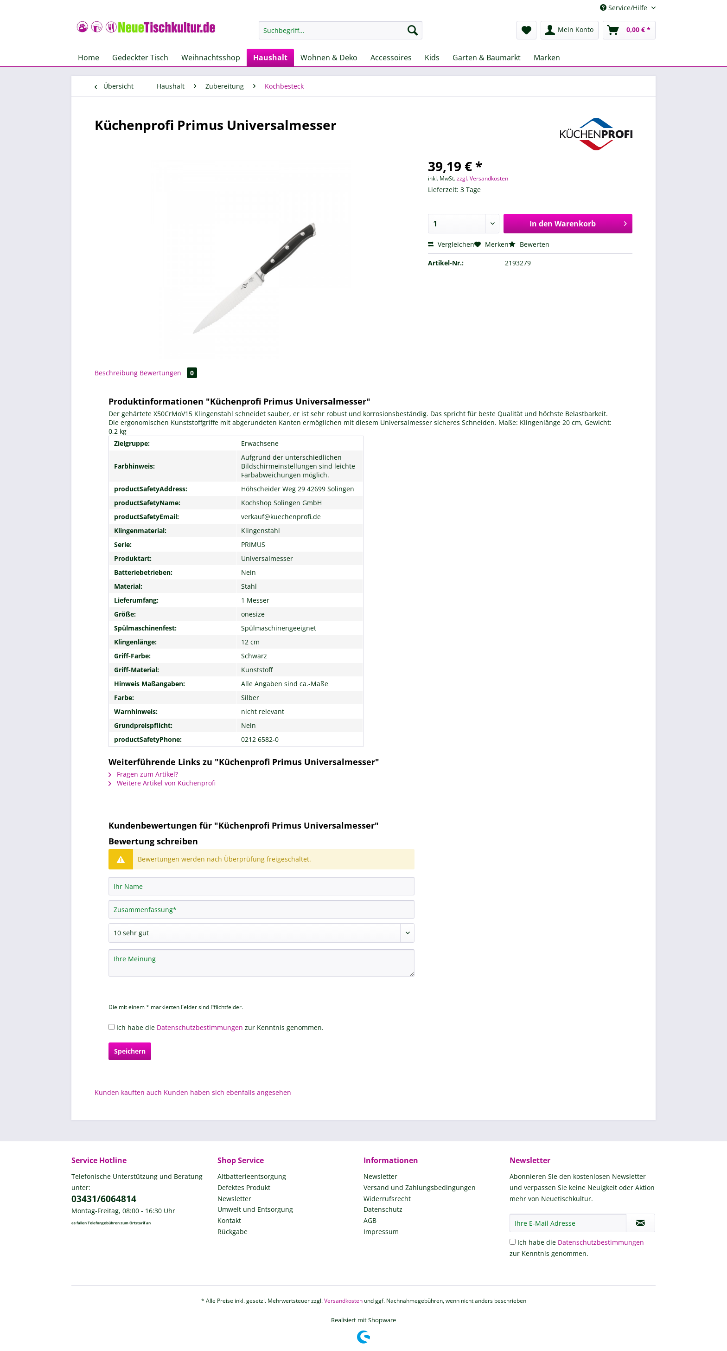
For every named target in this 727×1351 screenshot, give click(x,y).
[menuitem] (340, 34)
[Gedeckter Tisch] (140, 57)
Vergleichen (451, 244)
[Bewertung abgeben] (261, 933)
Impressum (381, 1231)
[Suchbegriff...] (340, 30)
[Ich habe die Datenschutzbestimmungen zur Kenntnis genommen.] (111, 1027)
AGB (370, 1220)
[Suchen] (412, 30)
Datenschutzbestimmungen (200, 1027)
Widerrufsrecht (387, 1198)
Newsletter (234, 1198)
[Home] (88, 57)
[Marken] (547, 57)
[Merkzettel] (526, 30)
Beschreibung (116, 372)
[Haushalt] (270, 57)
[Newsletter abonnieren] (640, 1223)
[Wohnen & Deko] (329, 57)
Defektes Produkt (243, 1187)
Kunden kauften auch (128, 1092)
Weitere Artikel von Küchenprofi (162, 782)
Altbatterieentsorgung (251, 1176)
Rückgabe (232, 1231)
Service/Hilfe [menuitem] (624, 7)
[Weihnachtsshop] (211, 57)
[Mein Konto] (570, 30)
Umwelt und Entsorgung (255, 1209)
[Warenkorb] (629, 30)
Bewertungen (168, 372)
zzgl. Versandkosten (482, 178)
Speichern (130, 1051)
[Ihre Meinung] (261, 963)
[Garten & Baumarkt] (486, 57)
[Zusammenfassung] (261, 909)
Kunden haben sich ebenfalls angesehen (227, 1092)
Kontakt (229, 1220)
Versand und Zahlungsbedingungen (420, 1187)
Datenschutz (383, 1209)
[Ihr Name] (261, 886)
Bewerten (529, 244)
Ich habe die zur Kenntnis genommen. (220, 1027)
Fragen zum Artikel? (143, 774)
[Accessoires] (391, 57)
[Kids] (432, 57)
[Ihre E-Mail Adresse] (568, 1223)
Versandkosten (343, 1301)
